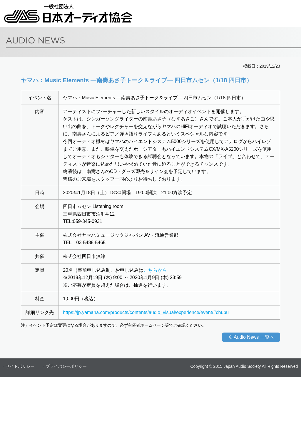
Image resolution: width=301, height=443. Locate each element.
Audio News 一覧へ (254, 337)
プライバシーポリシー (66, 366)
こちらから (155, 270)
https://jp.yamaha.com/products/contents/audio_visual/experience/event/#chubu (146, 312)
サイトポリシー (20, 366)
